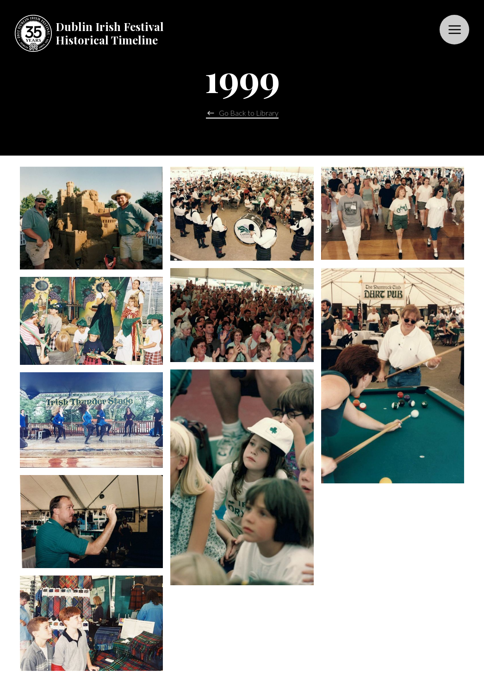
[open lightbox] (91, 218)
